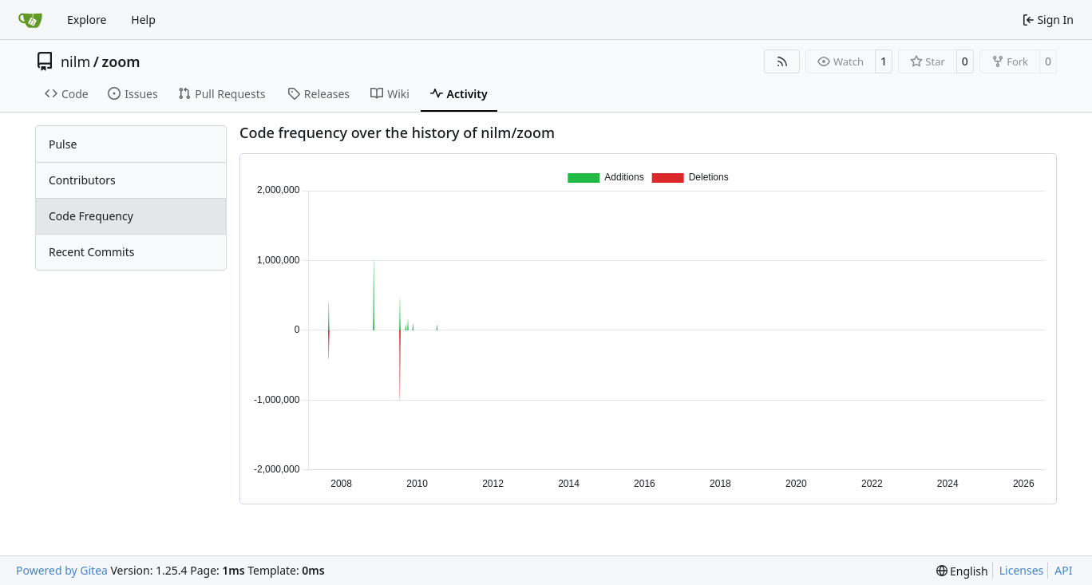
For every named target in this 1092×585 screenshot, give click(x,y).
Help (143, 19)
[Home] (30, 20)
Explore (86, 19)
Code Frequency (91, 215)
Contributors (82, 180)
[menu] (962, 571)
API (1063, 570)
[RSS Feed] (782, 61)
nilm (75, 61)
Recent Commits (91, 251)
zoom (120, 61)
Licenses (1021, 570)
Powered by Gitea (62, 570)
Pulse (63, 144)
